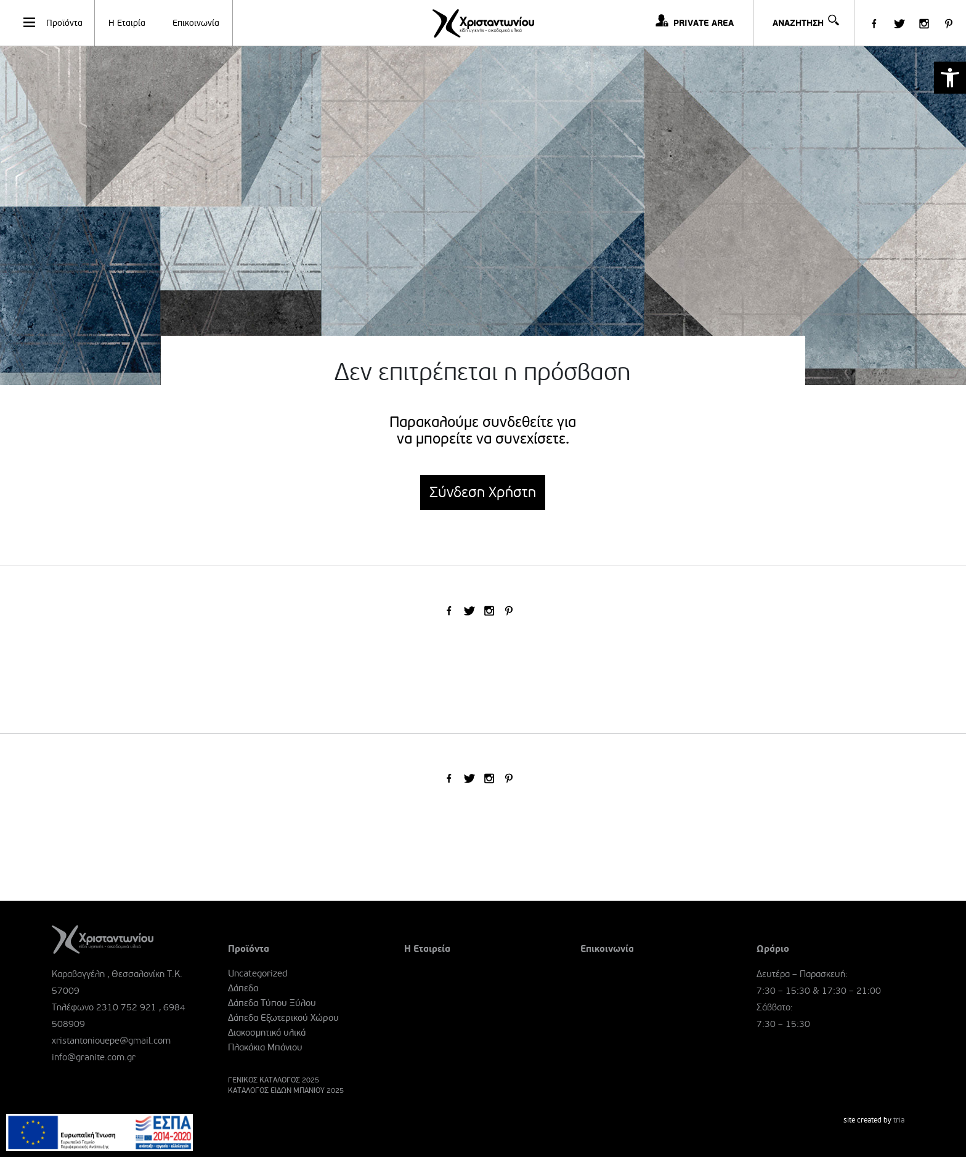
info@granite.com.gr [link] (94, 1057)
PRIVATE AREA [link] (703, 23)
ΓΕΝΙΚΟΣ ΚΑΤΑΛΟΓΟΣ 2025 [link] (273, 1080)
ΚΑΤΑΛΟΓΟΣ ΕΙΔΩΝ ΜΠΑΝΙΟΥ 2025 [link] (286, 1090)
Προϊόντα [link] (52, 22)
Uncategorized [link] (257, 973)
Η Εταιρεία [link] (427, 949)
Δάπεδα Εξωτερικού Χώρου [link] (283, 1017)
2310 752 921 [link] (126, 1007)
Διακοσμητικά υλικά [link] (267, 1032)
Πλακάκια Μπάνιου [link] (265, 1047)
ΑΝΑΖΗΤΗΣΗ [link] (805, 14)
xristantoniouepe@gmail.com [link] (111, 1040)
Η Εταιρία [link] (126, 23)
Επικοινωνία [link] (195, 23)
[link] (950, 78)
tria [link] (898, 1120)
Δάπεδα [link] (243, 988)
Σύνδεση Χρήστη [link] (482, 492)
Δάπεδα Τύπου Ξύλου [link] (272, 1003)
